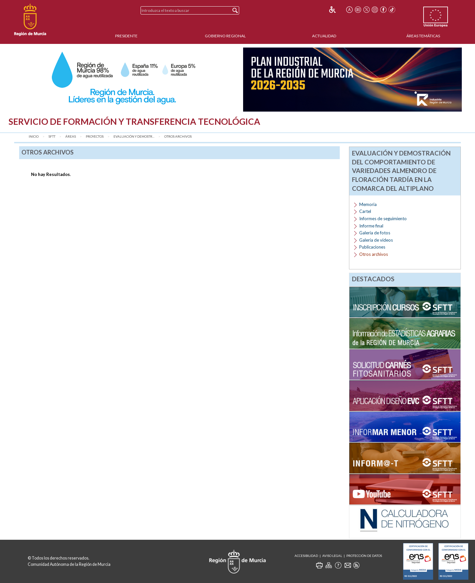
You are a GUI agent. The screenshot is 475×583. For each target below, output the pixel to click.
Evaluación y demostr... (133, 136)
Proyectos (95, 136)
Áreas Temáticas (423, 35)
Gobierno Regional (225, 35)
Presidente (126, 35)
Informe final (371, 225)
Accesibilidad (306, 556)
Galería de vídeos (376, 240)
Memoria (368, 204)
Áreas (70, 136)
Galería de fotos (374, 232)
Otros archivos (178, 136)
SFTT (51, 136)
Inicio (34, 136)
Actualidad (324, 35)
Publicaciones (372, 247)
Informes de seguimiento (383, 218)
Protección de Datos (364, 556)
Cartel (365, 211)
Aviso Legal (332, 556)
